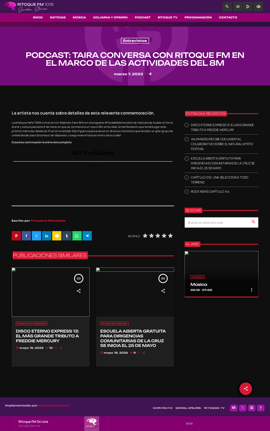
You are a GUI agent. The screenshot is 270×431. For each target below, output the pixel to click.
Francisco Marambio (48, 220)
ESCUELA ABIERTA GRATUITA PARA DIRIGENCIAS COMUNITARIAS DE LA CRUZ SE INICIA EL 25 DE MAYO (223, 163)
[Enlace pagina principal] (28, 6)
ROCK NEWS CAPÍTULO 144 (210, 191)
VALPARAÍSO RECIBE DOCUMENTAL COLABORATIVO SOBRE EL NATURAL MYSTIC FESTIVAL (222, 144)
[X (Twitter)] (243, 405)
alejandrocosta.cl (54, 403)
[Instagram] (252, 405)
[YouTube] (234, 405)
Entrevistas (135, 41)
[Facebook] (261, 405)
